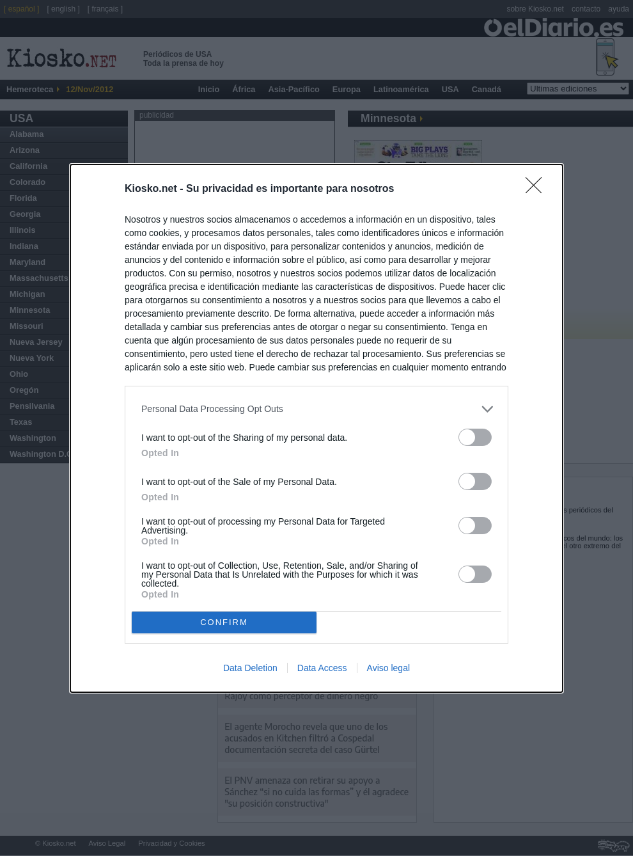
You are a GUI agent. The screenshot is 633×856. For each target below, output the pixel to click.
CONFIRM (224, 622)
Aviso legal (388, 668)
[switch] (475, 437)
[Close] (538, 189)
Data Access (322, 668)
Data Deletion (250, 668)
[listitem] (316, 409)
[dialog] (316, 428)
